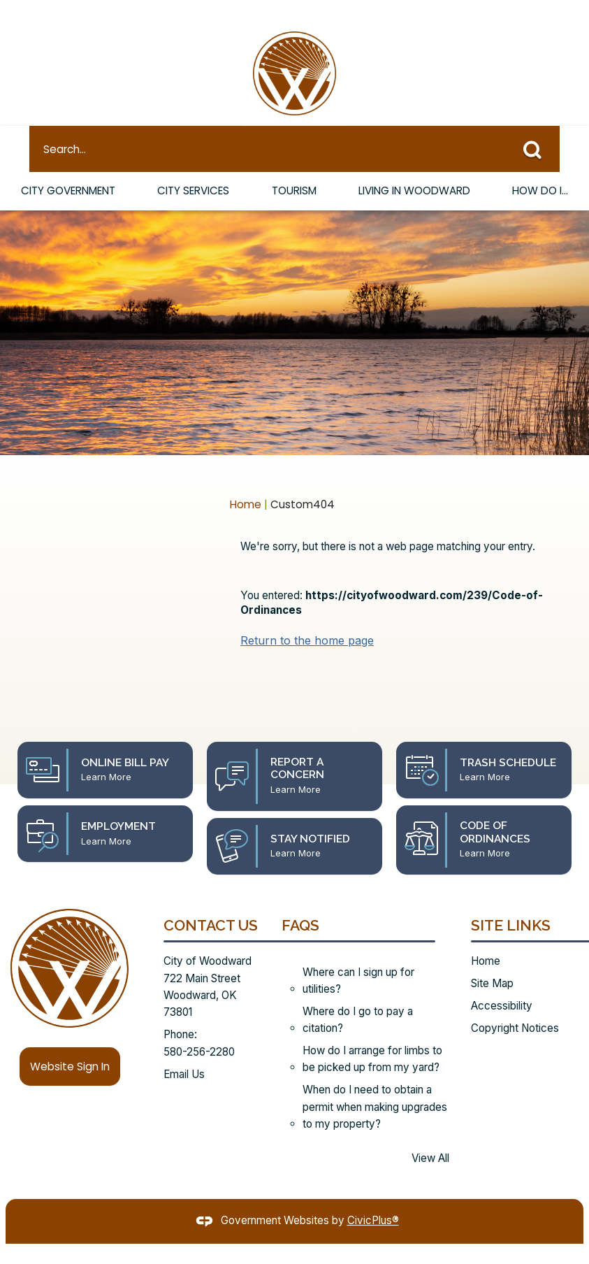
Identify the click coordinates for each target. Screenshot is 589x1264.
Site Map (492, 959)
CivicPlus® (373, 1196)
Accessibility (501, 982)
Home (245, 480)
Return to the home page (307, 617)
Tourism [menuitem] (293, 166)
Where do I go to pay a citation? (358, 996)
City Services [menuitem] (195, 166)
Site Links (511, 901)
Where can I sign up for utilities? (358, 957)
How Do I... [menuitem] (541, 166)
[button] (537, 122)
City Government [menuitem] (69, 166)
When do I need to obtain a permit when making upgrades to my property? (375, 1083)
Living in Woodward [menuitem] (414, 166)
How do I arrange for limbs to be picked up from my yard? (372, 1035)
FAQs (300, 901)
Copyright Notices (515, 1004)
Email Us (184, 1050)
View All (430, 1134)
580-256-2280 (199, 1028)
